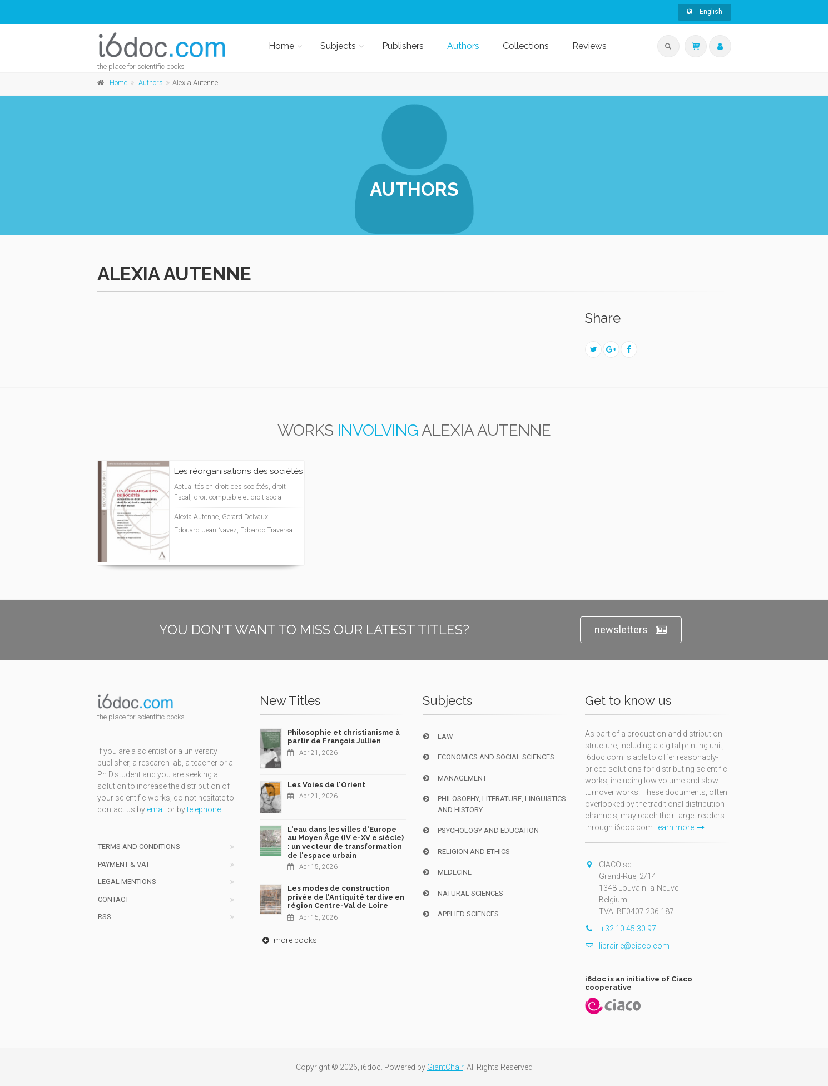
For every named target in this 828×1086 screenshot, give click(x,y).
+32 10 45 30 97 (620, 928)
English (704, 12)
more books (288, 940)
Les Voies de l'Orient (326, 785)
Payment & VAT (124, 864)
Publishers (403, 46)
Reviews (589, 46)
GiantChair (445, 1067)
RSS (104, 916)
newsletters (630, 630)
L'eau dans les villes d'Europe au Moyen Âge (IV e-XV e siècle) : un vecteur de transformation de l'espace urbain (345, 842)
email (156, 809)
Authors (463, 46)
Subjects (338, 46)
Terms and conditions (139, 846)
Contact (113, 899)
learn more (680, 827)
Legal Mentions (127, 881)
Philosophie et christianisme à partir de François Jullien (343, 737)
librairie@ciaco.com (627, 945)
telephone (204, 809)
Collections (526, 46)
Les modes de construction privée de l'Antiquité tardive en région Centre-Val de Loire (345, 897)
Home (281, 46)
